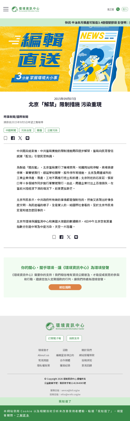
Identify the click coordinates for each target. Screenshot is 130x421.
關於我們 (87, 350)
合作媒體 (65, 360)
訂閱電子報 (54, 338)
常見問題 (43, 360)
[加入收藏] (5, 138)
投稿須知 (87, 360)
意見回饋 (87, 365)
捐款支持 (74, 338)
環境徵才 (43, 350)
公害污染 (52, 130)
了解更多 (23, 415)
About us (43, 355)
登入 (125, 9)
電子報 (110, 9)
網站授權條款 (86, 355)
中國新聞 (11, 130)
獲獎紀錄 (65, 365)
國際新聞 (22, 116)
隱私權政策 (43, 365)
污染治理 (26, 130)
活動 (65, 350)
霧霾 (39, 130)
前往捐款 (65, 287)
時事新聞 (9, 116)
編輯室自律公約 (65, 355)
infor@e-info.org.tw (70, 394)
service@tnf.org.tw (70, 390)
